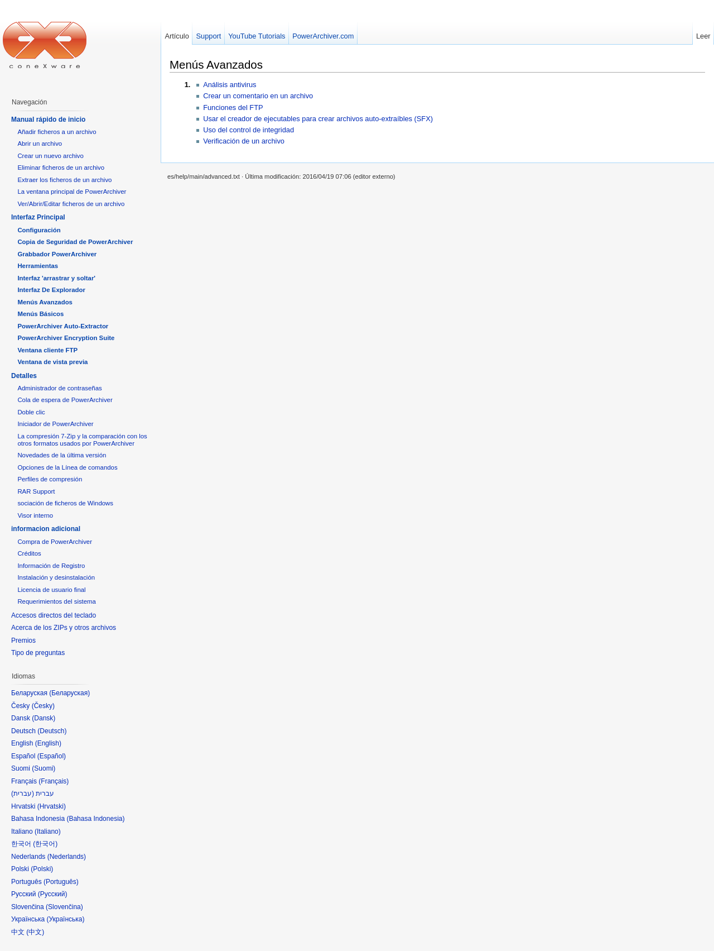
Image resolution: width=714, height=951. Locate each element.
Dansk (43, 718)
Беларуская (69, 693)
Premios (23, 640)
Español (52, 756)
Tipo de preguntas (38, 653)
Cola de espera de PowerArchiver (64, 399)
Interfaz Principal (38, 217)
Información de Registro (51, 565)
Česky (43, 706)
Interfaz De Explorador (51, 289)
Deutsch (52, 731)
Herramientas (37, 265)
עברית (22, 793)
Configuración (38, 230)
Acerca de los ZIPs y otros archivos (63, 628)
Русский (52, 894)
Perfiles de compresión (49, 479)
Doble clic (31, 412)
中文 (35, 932)
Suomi (43, 768)
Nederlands (67, 857)
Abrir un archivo (39, 143)
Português (61, 882)
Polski (42, 869)
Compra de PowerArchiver (54, 541)
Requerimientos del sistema (56, 601)
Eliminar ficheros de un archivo (60, 167)
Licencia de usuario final (51, 589)
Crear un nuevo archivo (50, 155)
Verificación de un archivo (243, 141)
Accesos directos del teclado (53, 615)
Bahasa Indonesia (95, 819)
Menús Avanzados (216, 64)
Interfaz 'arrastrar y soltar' (56, 278)
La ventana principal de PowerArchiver (71, 191)
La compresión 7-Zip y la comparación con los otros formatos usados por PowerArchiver (82, 440)
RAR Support (36, 491)
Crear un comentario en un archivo (258, 96)
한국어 (45, 844)
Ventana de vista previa (52, 362)
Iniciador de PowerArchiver (55, 423)
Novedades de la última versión (61, 455)
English (48, 743)
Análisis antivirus (229, 84)
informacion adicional (45, 529)
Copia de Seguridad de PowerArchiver (75, 241)
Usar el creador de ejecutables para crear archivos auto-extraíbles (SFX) (318, 118)
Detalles (24, 376)
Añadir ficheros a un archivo (56, 131)
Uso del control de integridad (248, 130)
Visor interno (35, 515)
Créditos (29, 553)
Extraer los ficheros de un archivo (64, 179)
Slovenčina (64, 907)
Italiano (48, 831)
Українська (65, 919)
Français (53, 781)
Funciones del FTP (233, 107)
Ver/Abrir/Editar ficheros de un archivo (70, 203)
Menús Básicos (40, 313)
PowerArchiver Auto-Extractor (62, 326)
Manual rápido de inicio (48, 119)
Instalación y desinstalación (56, 577)
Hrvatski (52, 806)
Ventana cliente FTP (47, 350)
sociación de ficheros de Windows (65, 503)
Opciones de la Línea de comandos (67, 467)
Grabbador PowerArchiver (57, 254)
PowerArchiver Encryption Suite (65, 337)
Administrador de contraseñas (59, 388)
